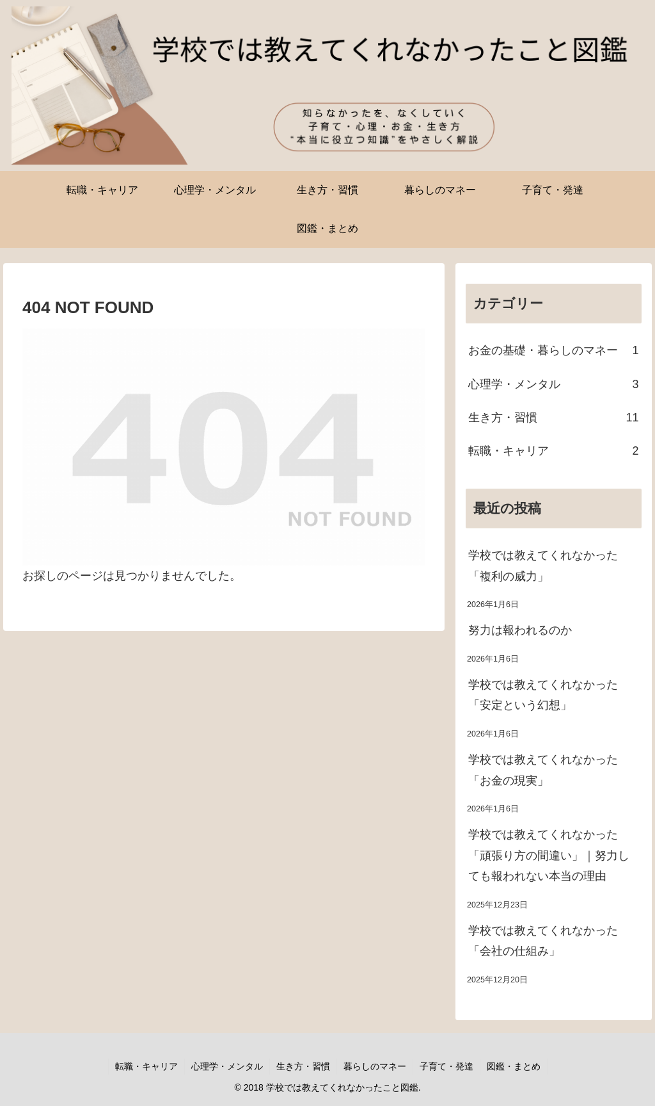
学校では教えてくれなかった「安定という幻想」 (543, 695)
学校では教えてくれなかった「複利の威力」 (543, 565)
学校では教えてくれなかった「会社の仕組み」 (543, 940)
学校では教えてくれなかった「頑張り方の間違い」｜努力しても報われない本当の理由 (548, 855)
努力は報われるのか (520, 630)
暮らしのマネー (374, 1066)
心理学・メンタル (227, 1066)
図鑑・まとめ (514, 1066)
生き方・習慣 (303, 1066)
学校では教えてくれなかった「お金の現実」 (543, 769)
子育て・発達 (446, 1066)
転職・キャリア (146, 1066)
